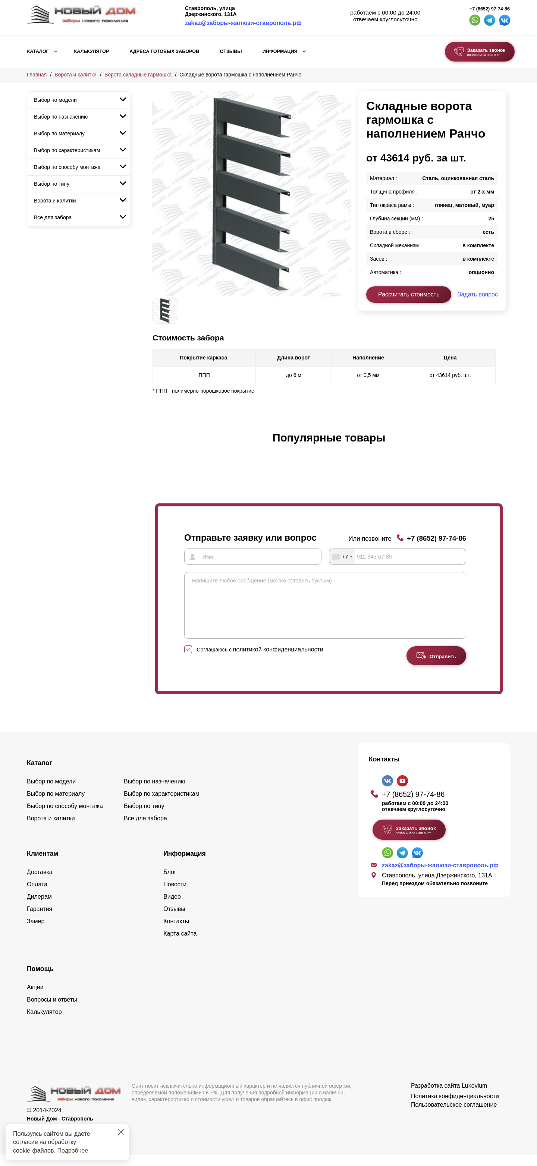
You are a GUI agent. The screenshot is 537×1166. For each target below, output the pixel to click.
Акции (35, 998)
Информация (280, 51)
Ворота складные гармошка (138, 75)
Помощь (40, 979)
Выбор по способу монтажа (67, 167)
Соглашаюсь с (260, 660)
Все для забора (53, 217)
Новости (174, 895)
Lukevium (474, 1096)
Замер (35, 932)
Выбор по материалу (59, 133)
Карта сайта (180, 944)
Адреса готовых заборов (164, 51)
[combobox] (342, 556)
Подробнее (72, 1150)
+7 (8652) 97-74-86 (490, 9)
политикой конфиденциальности (278, 660)
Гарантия (39, 920)
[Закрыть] (121, 1132)
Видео (172, 907)
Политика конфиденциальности (455, 1107)
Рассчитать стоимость (408, 294)
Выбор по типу (51, 184)
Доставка (40, 883)
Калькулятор (91, 51)
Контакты (176, 932)
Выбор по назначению (61, 117)
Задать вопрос (478, 294)
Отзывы (231, 51)
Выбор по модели (55, 100)
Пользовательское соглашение (454, 1115)
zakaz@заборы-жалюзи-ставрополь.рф (243, 23)
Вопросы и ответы (52, 1010)
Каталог (38, 51)
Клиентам (42, 864)
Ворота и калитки (75, 75)
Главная (37, 75)
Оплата (37, 895)
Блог (169, 883)
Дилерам (39, 907)
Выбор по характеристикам (67, 150)
